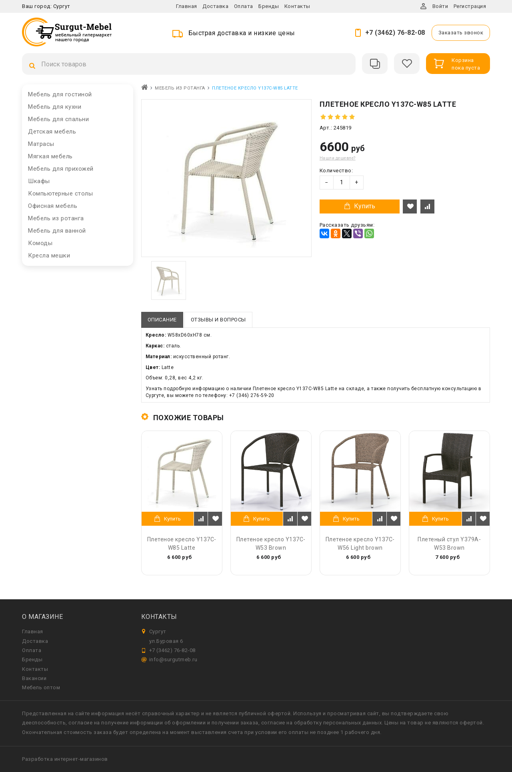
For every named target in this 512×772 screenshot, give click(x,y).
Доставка (215, 6)
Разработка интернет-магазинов (65, 759)
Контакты (297, 6)
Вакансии (34, 678)
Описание (162, 320)
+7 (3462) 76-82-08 (395, 32)
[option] (168, 280)
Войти (440, 6)
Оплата (243, 6)
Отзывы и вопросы (218, 320)
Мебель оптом (41, 687)
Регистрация (470, 6)
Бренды (268, 6)
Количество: (336, 171)
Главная (186, 6)
